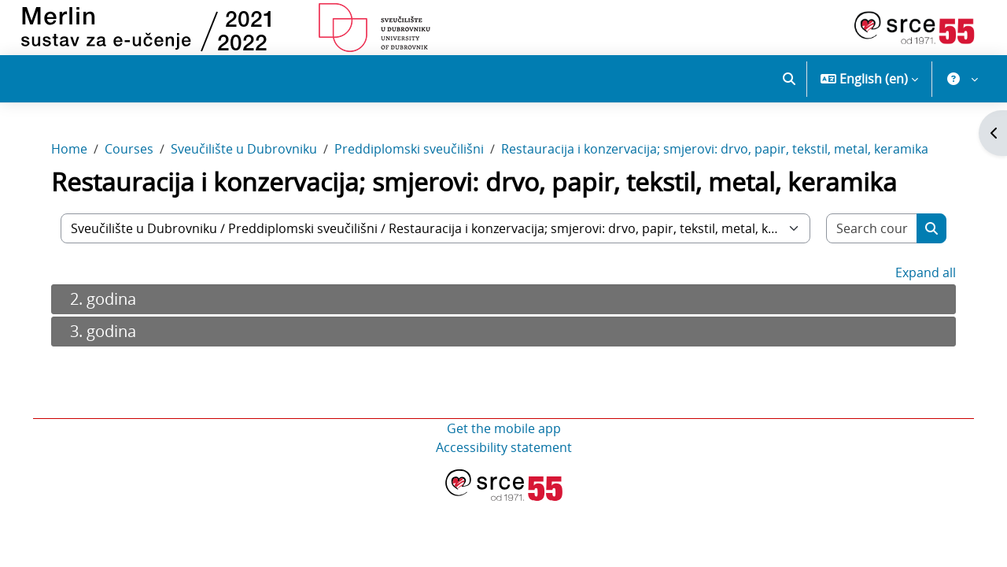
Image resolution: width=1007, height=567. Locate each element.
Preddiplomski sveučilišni (414, 156)
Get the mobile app (504, 435)
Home (74, 156)
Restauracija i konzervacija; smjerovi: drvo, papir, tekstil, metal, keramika (719, 156)
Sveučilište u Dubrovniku (248, 156)
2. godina (108, 306)
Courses (133, 156)
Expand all (921, 279)
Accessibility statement (504, 454)
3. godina (108, 338)
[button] (789, 78)
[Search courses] (868, 235)
